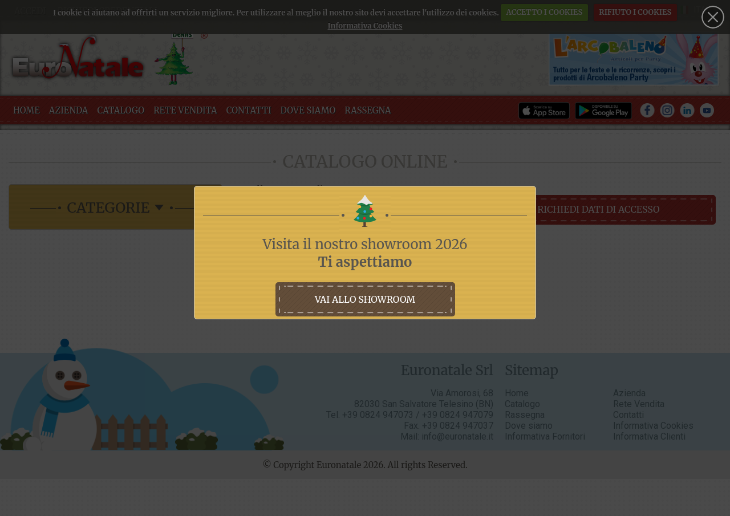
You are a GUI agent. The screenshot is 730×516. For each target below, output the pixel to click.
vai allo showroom (365, 299)
